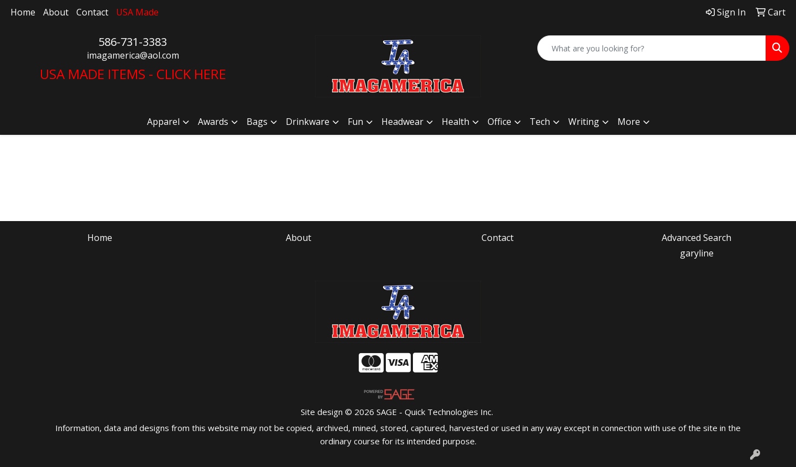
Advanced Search (696, 238)
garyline (697, 253)
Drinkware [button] (307, 122)
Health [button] (455, 122)
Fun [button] (355, 122)
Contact (92, 12)
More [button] (628, 122)
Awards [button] (213, 122)
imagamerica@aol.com (133, 55)
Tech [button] (540, 122)
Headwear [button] (402, 122)
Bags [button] (257, 122)
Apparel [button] (163, 122)
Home (23, 12)
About (56, 12)
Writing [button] (583, 122)
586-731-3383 (132, 41)
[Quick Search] (651, 48)
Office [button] (499, 122)
